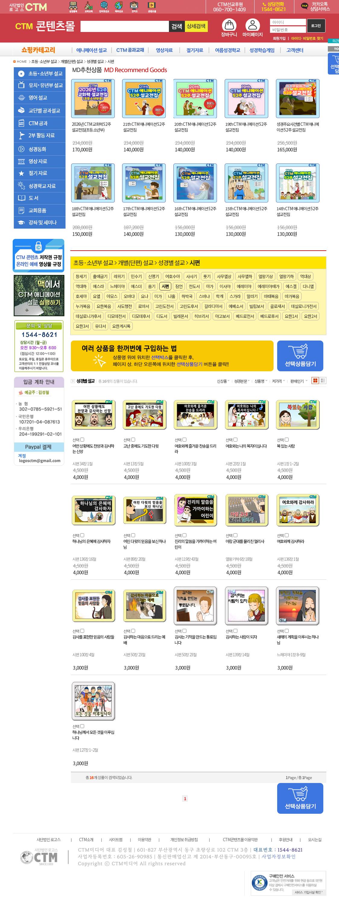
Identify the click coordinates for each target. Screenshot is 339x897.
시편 (110, 61)
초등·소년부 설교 (44, 61)
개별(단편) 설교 (72, 61)
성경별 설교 (95, 61)
